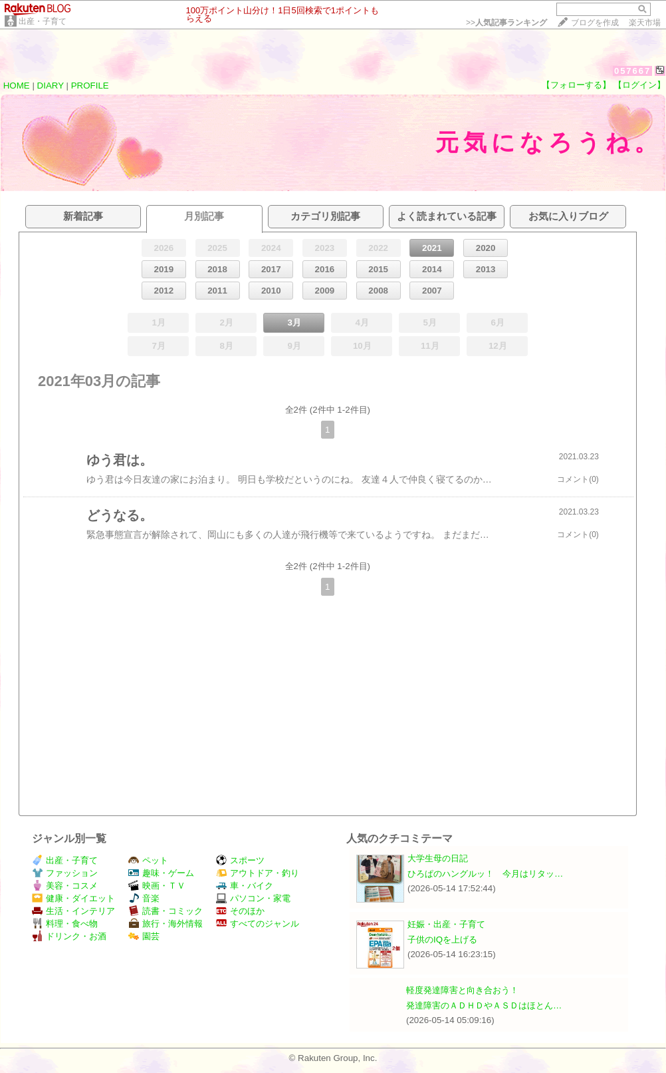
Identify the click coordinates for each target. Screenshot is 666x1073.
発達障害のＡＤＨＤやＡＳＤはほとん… (484, 1005)
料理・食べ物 (65, 924)
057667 (632, 71)
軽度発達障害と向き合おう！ (462, 990)
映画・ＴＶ (156, 886)
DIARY (50, 86)
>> (506, 22)
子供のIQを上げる (442, 940)
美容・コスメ (65, 886)
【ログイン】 (639, 85)
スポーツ (240, 860)
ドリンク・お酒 (69, 936)
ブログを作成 (595, 22)
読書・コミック (165, 911)
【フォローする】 (576, 85)
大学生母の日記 (437, 858)
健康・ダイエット (73, 898)
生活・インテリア (73, 911)
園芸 (144, 936)
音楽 (144, 898)
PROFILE (90, 86)
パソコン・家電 (253, 898)
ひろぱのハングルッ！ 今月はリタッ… (485, 874)
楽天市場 (645, 22)
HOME (16, 86)
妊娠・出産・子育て (446, 924)
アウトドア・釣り (257, 873)
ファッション (65, 873)
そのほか (240, 911)
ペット (148, 860)
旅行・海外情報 (165, 924)
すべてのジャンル (257, 924)
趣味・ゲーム (161, 873)
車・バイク (244, 886)
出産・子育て (42, 21)
